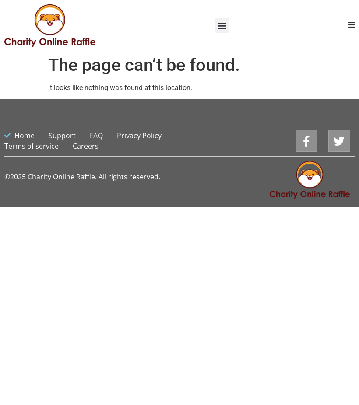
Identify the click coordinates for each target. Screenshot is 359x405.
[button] (222, 25)
